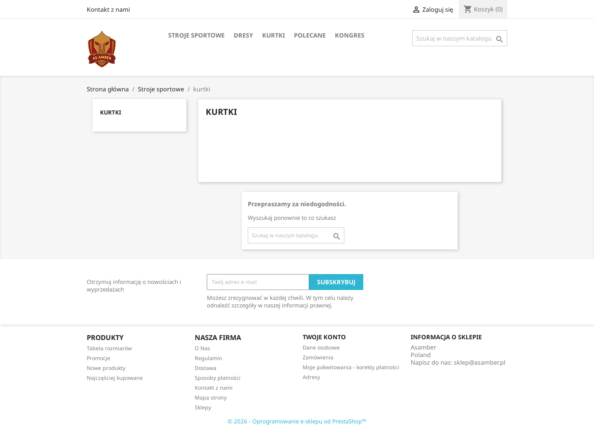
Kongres (349, 35)
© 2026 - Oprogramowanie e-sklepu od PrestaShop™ (297, 421)
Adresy (311, 377)
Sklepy (203, 407)
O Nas (202, 348)
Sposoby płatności (218, 377)
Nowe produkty (106, 367)
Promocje (98, 358)
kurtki (273, 35)
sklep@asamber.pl (479, 362)
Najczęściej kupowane (115, 377)
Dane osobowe (321, 347)
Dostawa (205, 367)
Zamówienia (318, 357)
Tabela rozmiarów (109, 348)
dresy (243, 35)
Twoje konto (324, 337)
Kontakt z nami (108, 9)
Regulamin (208, 358)
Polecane (310, 35)
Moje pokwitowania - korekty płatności (351, 367)
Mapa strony (211, 397)
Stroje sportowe (196, 35)
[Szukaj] (459, 38)
